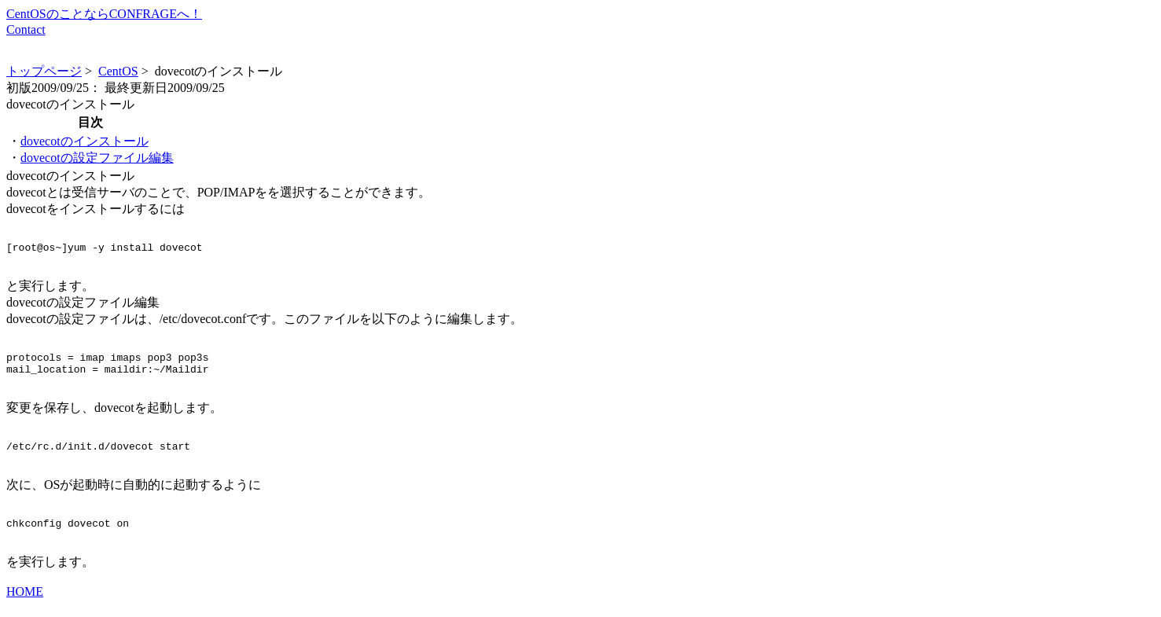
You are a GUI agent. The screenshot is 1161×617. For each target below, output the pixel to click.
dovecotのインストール (84, 141)
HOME (24, 603)
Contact (26, 29)
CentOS (118, 71)
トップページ (44, 71)
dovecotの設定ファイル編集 (97, 157)
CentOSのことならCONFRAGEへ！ (104, 13)
